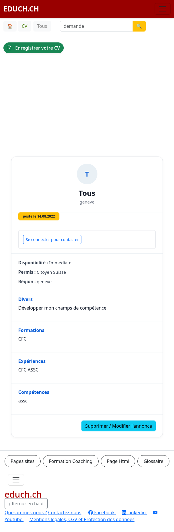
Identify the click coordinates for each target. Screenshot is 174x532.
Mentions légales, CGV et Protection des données (82, 519)
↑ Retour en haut (26, 503)
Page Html (118, 461)
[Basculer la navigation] (163, 9)
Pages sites (23, 461)
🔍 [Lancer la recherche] (139, 26)
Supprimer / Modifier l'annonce (118, 426)
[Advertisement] (87, 100)
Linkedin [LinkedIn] (134, 512)
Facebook (102, 512)
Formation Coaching (70, 461)
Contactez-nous (64, 512)
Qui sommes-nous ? (26, 512)
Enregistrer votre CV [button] (33, 48)
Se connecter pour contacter (52, 239)
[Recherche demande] (96, 26)
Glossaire (153, 461)
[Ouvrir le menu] (16, 480)
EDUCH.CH (21, 8)
